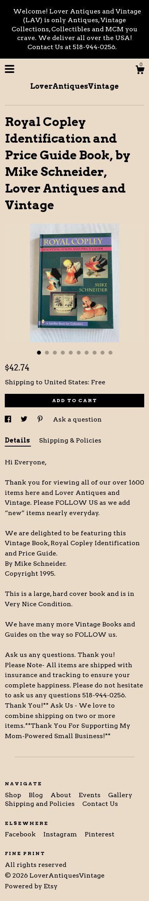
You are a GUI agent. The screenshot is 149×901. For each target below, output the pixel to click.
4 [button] (63, 353)
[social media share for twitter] (25, 419)
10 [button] (110, 353)
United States (66, 382)
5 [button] (71, 353)
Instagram (61, 834)
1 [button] (39, 353)
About (61, 795)
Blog (37, 795)
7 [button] (87, 353)
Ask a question (77, 419)
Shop (14, 795)
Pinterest (99, 834)
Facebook (21, 834)
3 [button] (55, 353)
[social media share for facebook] (9, 419)
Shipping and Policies (40, 803)
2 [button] (47, 353)
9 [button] (102, 353)
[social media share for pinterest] (41, 419)
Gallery (120, 795)
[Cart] (139, 71)
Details (18, 440)
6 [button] (79, 353)
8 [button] (95, 353)
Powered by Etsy (31, 886)
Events (90, 795)
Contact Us (100, 803)
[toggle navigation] (9, 69)
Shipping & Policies (70, 440)
